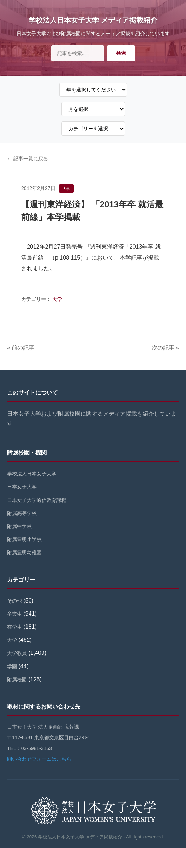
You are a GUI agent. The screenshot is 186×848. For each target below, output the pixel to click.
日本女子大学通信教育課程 (36, 500)
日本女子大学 (22, 487)
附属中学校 (19, 526)
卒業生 (14, 614)
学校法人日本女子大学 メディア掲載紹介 (93, 20)
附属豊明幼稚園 (24, 552)
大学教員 (17, 653)
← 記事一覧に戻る (27, 158)
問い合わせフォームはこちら (39, 759)
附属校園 (17, 679)
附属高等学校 (22, 513)
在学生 (14, 627)
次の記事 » (165, 348)
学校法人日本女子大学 (31, 473)
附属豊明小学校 (24, 539)
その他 (14, 601)
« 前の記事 (20, 348)
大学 (57, 299)
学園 (12, 666)
